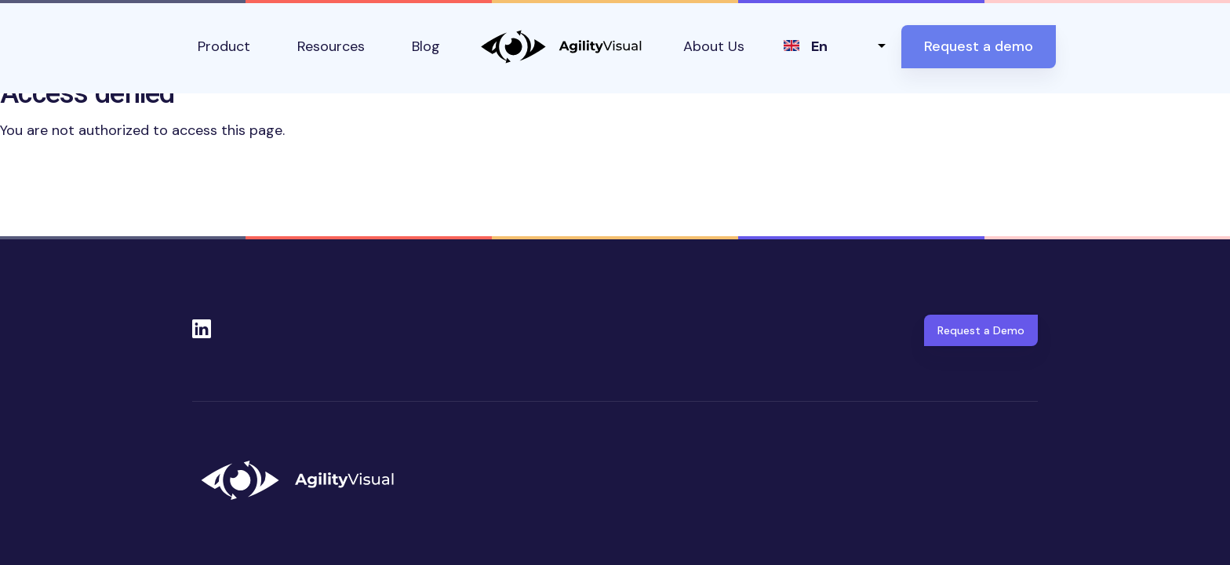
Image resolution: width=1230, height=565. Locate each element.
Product (224, 46)
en (819, 46)
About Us (713, 46)
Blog (426, 46)
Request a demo (978, 46)
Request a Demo (980, 330)
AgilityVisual (562, 46)
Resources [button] (331, 46)
